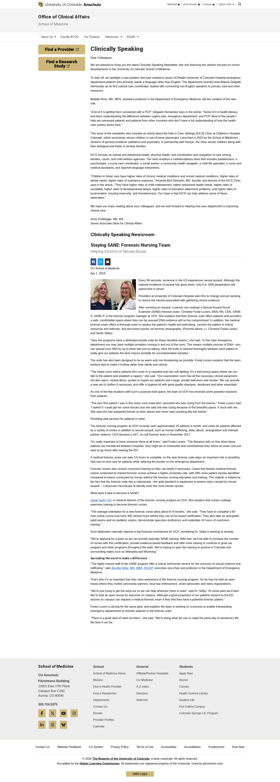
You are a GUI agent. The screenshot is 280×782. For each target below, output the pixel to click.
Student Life (186, 699)
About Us (48, 36)
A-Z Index (142, 686)
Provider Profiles (103, 719)
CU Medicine (144, 680)
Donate (97, 713)
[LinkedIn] (43, 730)
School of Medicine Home (109, 673)
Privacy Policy (120, 746)
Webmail (142, 699)
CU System (96, 746)
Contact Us (100, 706)
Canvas (184, 686)
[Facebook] (43, 718)
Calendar (99, 726)
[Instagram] (76, 718)
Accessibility (168, 746)
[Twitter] (54, 718)
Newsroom (113, 36)
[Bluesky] (65, 730)
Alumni (183, 680)
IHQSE (133, 36)
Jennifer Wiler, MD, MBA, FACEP (132, 568)
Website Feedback (69, 746)
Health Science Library (193, 693)
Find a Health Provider (107, 686)
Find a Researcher (105, 693)
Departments (101, 699)
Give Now (238, 746)
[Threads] (54, 730)
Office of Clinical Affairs (64, 16)
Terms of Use (144, 746)
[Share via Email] (108, 261)
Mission (98, 680)
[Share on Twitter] (100, 261)
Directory (142, 693)
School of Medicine (53, 24)
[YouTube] (65, 718)
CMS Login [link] (139, 774)
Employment (216, 746)
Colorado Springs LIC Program (198, 713)
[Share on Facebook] (93, 261)
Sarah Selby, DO (101, 500)
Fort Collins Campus (192, 706)
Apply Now (186, 673)
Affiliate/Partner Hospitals (152, 673)
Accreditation (192, 746)
